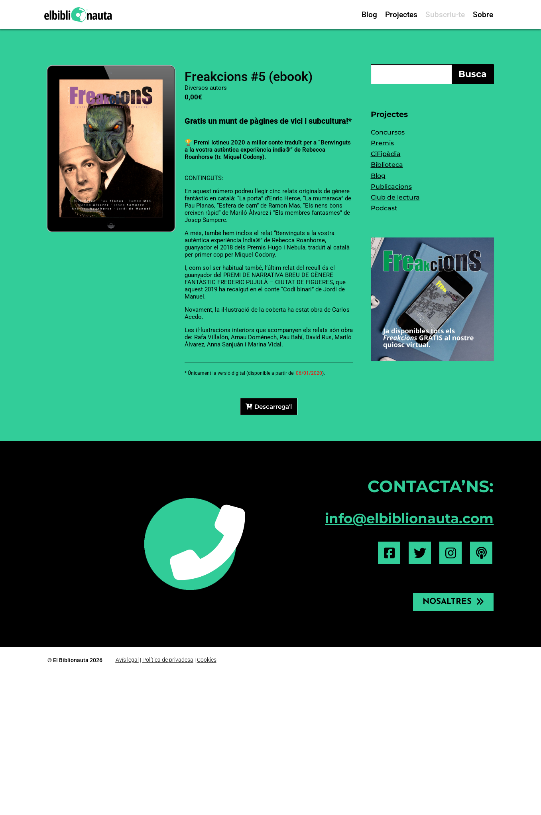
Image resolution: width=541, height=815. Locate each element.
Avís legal (127, 660)
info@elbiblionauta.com (409, 518)
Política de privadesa (167, 660)
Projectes (401, 14)
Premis (382, 143)
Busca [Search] (472, 74)
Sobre (483, 14)
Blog (369, 14)
